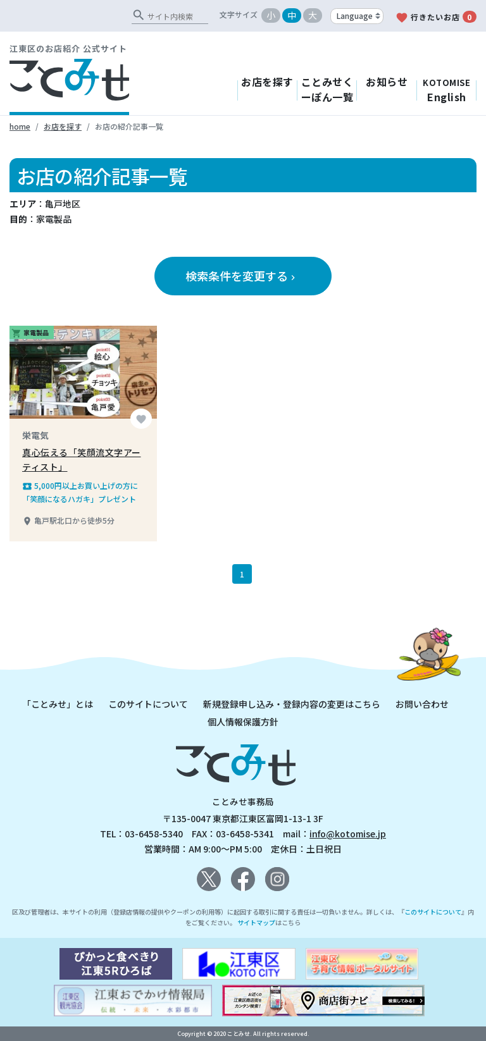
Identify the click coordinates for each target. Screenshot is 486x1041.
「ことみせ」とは (57, 704)
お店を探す (267, 81)
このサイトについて (148, 704)
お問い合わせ (422, 704)
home (19, 126)
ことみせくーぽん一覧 (327, 89)
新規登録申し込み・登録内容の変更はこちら (291, 704)
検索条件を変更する (241, 276)
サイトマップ (256, 922)
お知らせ (387, 81)
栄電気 (35, 435)
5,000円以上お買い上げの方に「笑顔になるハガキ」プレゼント (80, 491)
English (446, 90)
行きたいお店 (436, 17)
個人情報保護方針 (243, 721)
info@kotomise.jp (347, 833)
